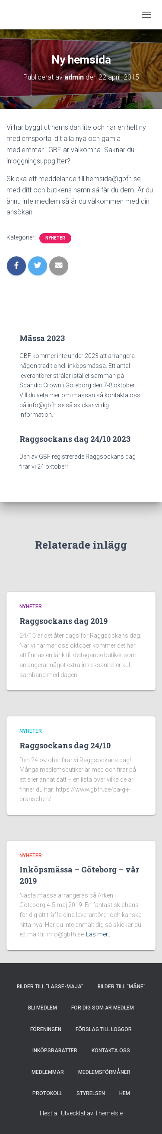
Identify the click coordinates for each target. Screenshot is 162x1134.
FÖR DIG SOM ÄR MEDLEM (102, 1008)
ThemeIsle (109, 1113)
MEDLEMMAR (48, 1072)
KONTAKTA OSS (111, 1051)
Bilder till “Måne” (122, 987)
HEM (124, 1093)
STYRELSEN (90, 1093)
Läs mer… (98, 934)
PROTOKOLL (47, 1093)
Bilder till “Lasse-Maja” (50, 987)
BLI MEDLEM (42, 1008)
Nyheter (55, 238)
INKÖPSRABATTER (54, 1051)
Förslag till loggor (104, 1029)
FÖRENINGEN (45, 1029)
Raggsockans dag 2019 (63, 621)
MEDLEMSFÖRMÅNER (104, 1072)
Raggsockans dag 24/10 (65, 745)
